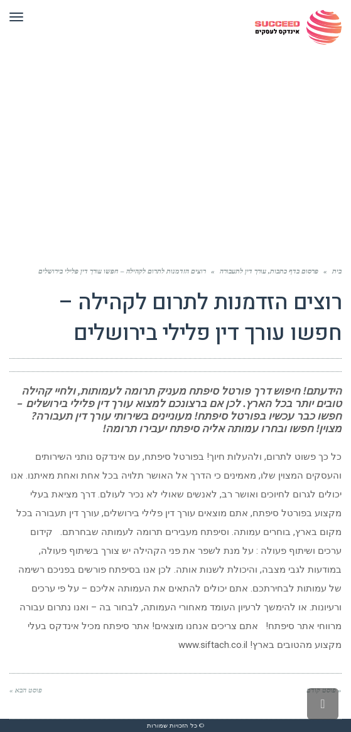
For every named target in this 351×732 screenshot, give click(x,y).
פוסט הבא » (25, 690)
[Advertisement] (175, 148)
